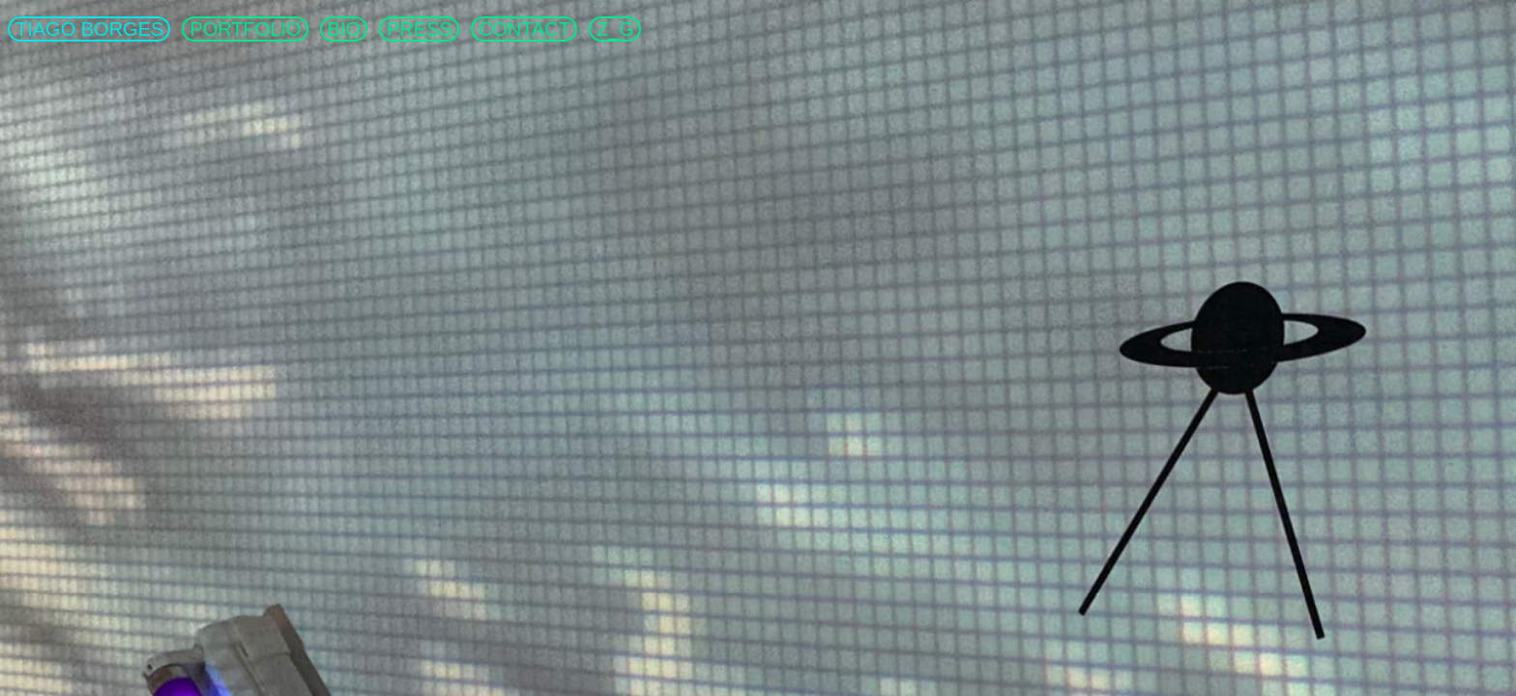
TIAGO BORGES (89, 29)
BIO (344, 29)
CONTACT (524, 29)
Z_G (615, 29)
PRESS (419, 29)
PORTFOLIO (245, 29)
